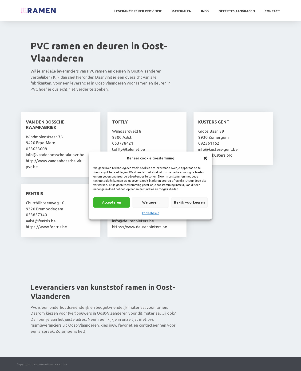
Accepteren (111, 202)
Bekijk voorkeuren (189, 202)
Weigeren (150, 202)
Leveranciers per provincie (138, 11)
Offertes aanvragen (236, 11)
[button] (205, 158)
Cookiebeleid (150, 212)
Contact (272, 11)
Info (205, 11)
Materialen (181, 11)
